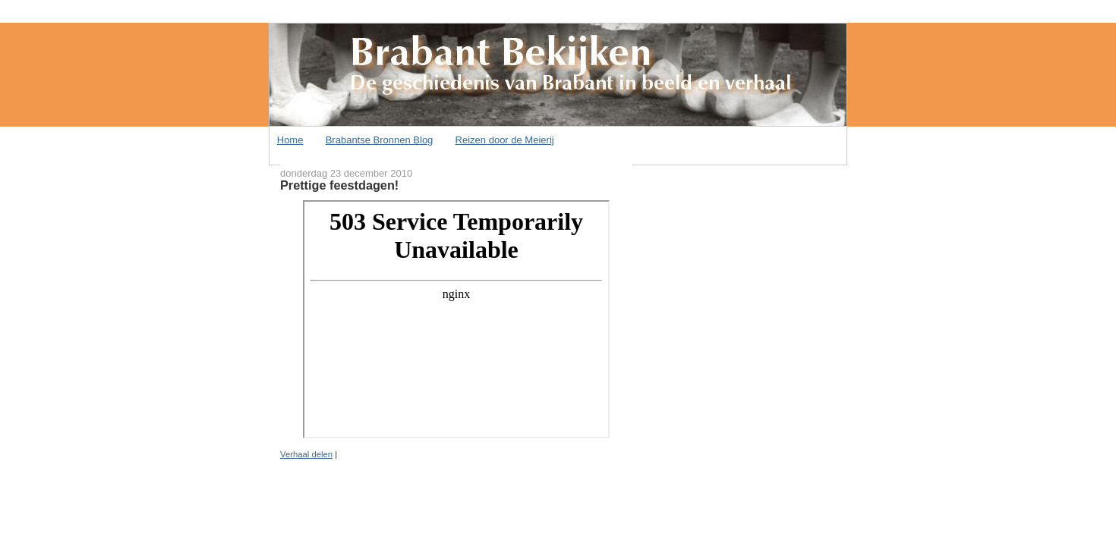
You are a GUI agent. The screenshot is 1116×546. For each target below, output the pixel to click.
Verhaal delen (306, 454)
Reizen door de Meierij (505, 140)
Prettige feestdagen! (339, 185)
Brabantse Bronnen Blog (379, 140)
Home (290, 140)
